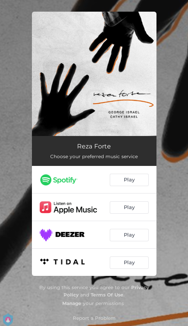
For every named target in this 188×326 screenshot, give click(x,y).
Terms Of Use (107, 295)
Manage (71, 303)
